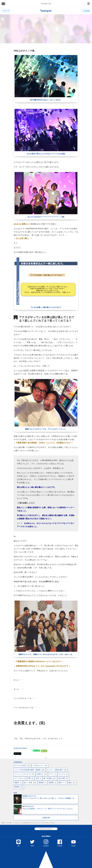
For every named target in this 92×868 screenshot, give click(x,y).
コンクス (63, 774)
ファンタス (20, 778)
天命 (38, 778)
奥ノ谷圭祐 (50, 778)
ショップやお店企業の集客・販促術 (30, 770)
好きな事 (63, 778)
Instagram (46, 846)
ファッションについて (24, 774)
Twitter (32, 846)
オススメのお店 (22, 766)
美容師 (43, 783)
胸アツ (62, 783)
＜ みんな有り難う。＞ (23, 238)
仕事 (30, 778)
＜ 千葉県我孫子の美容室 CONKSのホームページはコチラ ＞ (38, 661)
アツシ (52, 774)
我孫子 (18, 783)
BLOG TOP (6, 11)
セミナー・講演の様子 (57, 770)
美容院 (53, 783)
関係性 (19, 787)
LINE (19, 846)
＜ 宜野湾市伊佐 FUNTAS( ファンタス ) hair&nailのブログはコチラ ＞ (42, 666)
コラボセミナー (40, 766)
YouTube (73, 846)
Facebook (59, 846)
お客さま (42, 774)
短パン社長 (30, 783)
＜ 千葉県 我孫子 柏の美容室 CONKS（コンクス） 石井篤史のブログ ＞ (43, 443)
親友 (71, 783)
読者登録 (87, 11)
